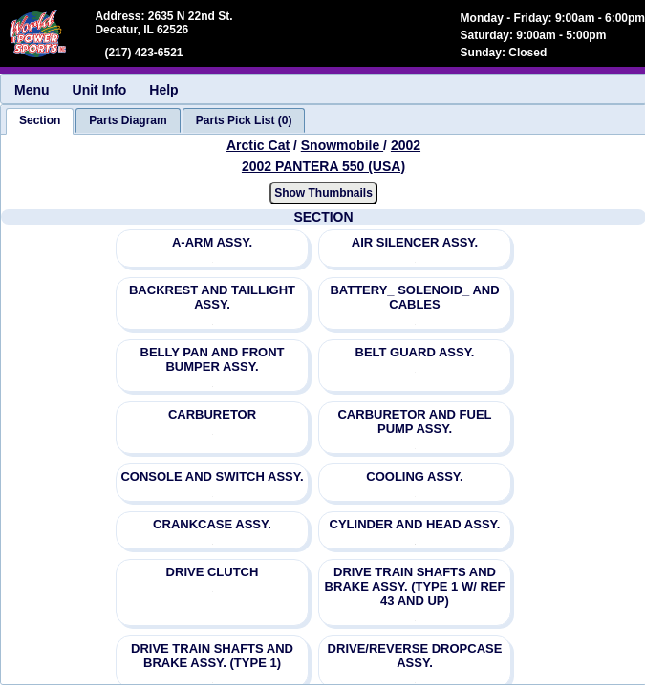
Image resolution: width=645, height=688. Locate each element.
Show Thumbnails (323, 193)
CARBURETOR (212, 414)
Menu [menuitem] (32, 89)
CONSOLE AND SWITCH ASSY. (211, 476)
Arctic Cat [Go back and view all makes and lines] (258, 145)
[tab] (40, 121)
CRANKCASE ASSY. (212, 524)
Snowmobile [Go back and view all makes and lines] (342, 145)
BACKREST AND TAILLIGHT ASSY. (212, 297)
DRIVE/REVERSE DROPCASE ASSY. (415, 655)
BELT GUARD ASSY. (415, 352)
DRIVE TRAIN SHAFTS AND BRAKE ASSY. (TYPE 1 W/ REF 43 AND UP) (415, 586)
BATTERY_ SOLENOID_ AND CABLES (414, 297)
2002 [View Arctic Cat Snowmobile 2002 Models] (405, 145)
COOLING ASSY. (414, 476)
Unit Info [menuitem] (100, 89)
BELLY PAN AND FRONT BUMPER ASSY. (212, 359)
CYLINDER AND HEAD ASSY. (415, 524)
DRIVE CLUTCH (212, 572)
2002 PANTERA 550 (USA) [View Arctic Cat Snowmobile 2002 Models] (323, 166)
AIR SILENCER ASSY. (415, 242)
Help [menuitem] (163, 89)
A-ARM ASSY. (212, 242)
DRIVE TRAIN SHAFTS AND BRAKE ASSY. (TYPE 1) (212, 655)
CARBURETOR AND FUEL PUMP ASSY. (414, 421)
